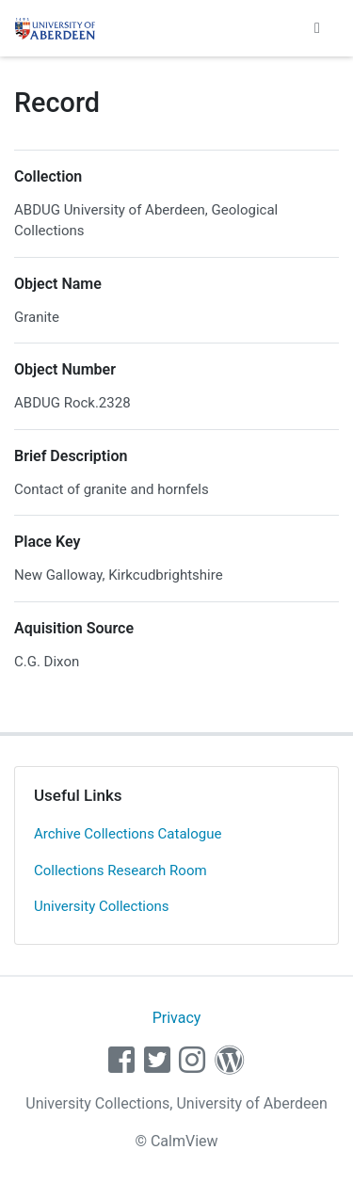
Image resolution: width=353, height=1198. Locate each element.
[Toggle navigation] (317, 28)
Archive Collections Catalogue (127, 833)
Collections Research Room (120, 870)
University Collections (101, 906)
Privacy (176, 1018)
